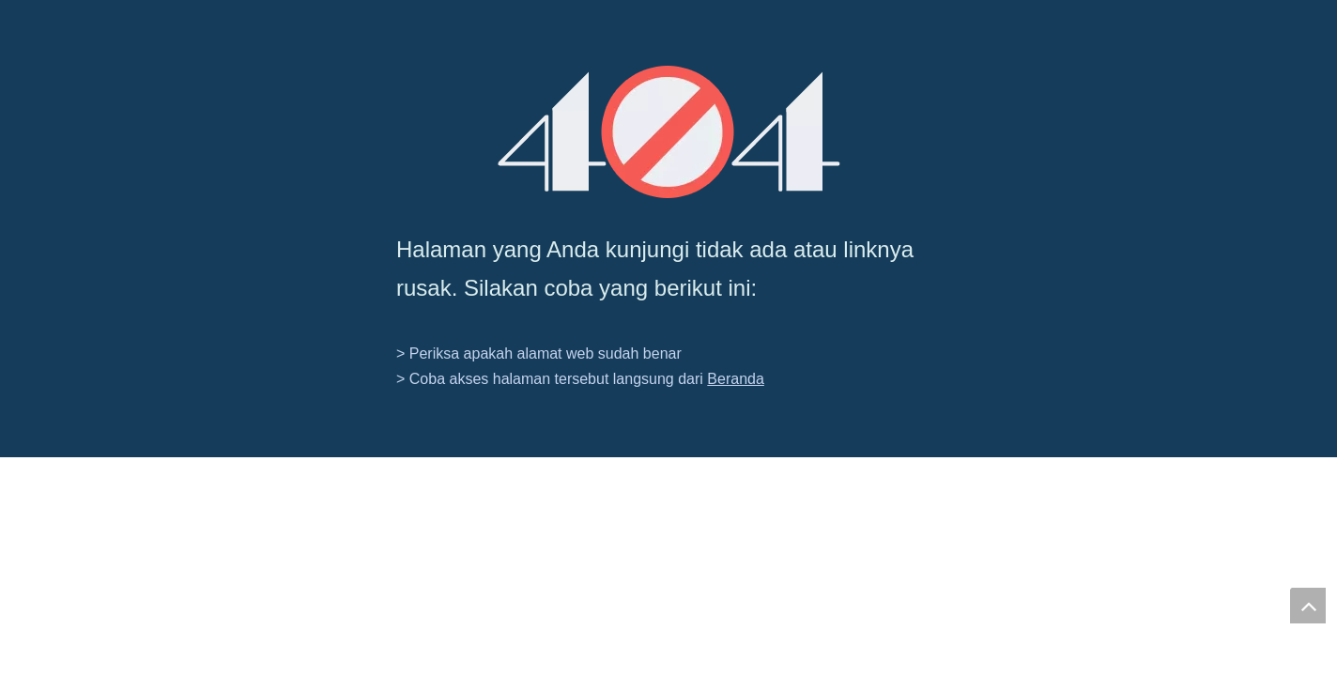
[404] (669, 132)
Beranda (735, 379)
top (1308, 605)
